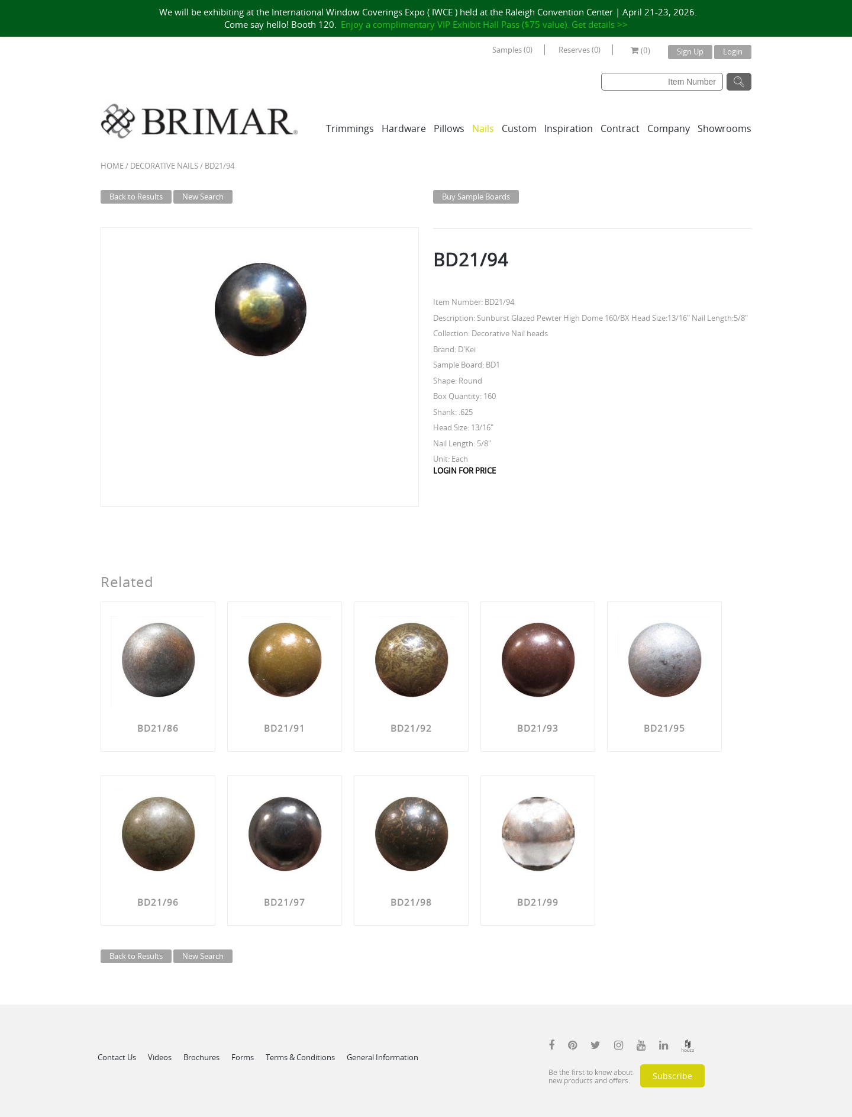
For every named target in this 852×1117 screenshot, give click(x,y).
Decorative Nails (164, 165)
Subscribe (672, 1075)
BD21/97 (284, 902)
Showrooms (724, 128)
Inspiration (568, 128)
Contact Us (117, 1057)
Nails (483, 128)
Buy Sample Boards (476, 196)
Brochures (201, 1057)
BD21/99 (538, 902)
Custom (519, 128)
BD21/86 (158, 728)
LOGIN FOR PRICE (464, 470)
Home (112, 165)
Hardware (404, 128)
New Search (203, 196)
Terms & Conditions (300, 1057)
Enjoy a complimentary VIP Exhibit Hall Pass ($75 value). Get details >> (484, 24)
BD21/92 (411, 728)
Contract (620, 128)
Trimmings (350, 128)
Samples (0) (512, 49)
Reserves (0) (580, 49)
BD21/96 (158, 902)
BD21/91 (284, 728)
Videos (160, 1057)
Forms (242, 1057)
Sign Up (690, 51)
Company (668, 128)
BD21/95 (664, 728)
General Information (382, 1057)
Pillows (449, 128)
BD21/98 (411, 902)
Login (733, 51)
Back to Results (136, 196)
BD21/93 (538, 728)
